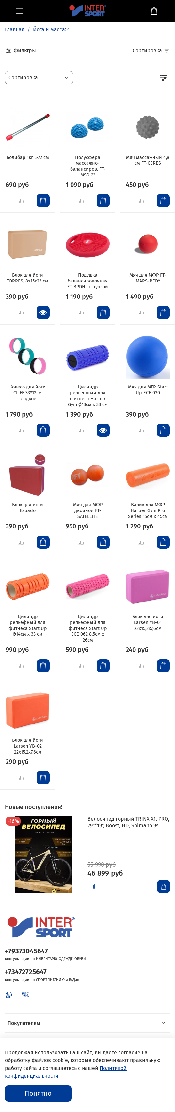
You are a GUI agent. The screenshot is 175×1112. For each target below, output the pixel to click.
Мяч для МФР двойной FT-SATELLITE (88, 510)
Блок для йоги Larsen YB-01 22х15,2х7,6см (147, 622)
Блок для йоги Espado (27, 507)
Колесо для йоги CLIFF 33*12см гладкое (27, 393)
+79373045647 (26, 951)
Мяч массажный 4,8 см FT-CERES (147, 160)
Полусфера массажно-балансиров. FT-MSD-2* (87, 166)
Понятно (38, 1093)
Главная (14, 29)
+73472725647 (26, 972)
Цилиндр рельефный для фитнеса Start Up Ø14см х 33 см (27, 625)
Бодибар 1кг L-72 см (28, 157)
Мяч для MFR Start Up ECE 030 (148, 390)
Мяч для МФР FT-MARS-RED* (147, 278)
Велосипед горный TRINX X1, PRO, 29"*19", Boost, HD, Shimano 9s (128, 822)
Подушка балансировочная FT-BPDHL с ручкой (87, 281)
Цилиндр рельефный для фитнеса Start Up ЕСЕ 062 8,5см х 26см (88, 628)
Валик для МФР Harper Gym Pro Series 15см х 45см (148, 510)
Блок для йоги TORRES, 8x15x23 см (27, 278)
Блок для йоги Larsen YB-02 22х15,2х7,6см (27, 746)
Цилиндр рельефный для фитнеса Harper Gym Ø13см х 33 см (88, 395)
